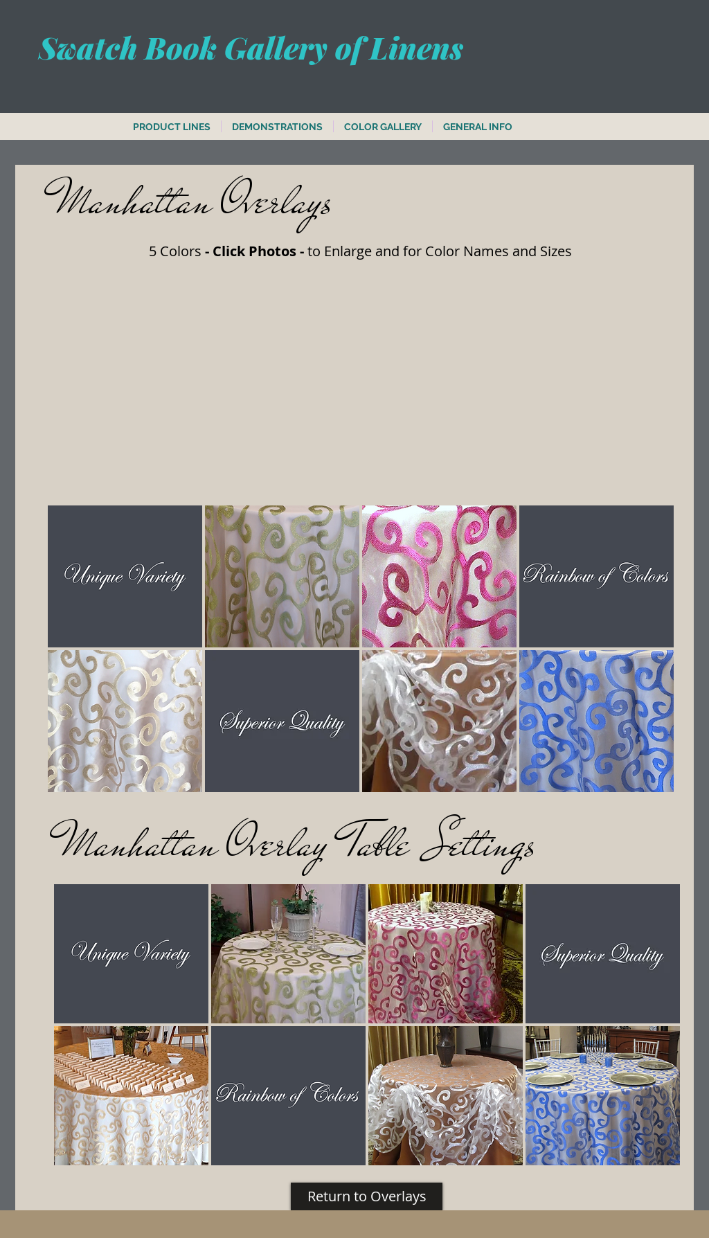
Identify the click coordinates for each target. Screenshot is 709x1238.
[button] (125, 576)
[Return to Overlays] (366, 1196)
